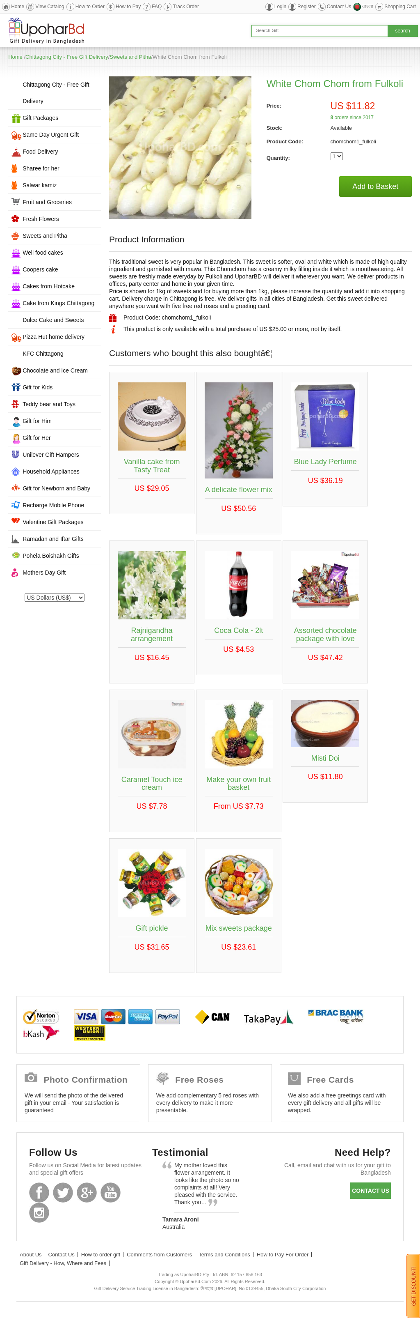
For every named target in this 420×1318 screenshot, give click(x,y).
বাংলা (367, 6)
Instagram (39, 1213)
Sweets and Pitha (130, 57)
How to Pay (128, 6)
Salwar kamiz (40, 185)
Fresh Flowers (41, 219)
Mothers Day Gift (44, 572)
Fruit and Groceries (47, 202)
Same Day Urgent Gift (51, 134)
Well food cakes (43, 252)
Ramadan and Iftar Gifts (53, 539)
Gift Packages (40, 118)
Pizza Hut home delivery (53, 337)
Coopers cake (40, 269)
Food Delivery (40, 151)
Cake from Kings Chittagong (58, 303)
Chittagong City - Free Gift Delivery (66, 57)
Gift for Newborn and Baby (56, 488)
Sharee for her (41, 168)
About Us (30, 1254)
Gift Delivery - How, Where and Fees (63, 1263)
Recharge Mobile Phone (53, 505)
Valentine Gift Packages (53, 522)
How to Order (90, 6)
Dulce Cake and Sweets (53, 320)
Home (17, 6)
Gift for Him (37, 421)
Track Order (186, 6)
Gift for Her (36, 438)
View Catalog (49, 6)
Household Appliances (51, 471)
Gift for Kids (37, 387)
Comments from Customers (159, 1254)
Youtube (110, 1192)
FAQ (157, 6)
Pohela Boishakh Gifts (51, 555)
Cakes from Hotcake (49, 286)
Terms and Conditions (224, 1254)
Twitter (63, 1192)
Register (306, 6)
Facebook (39, 1192)
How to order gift (100, 1254)
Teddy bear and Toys (49, 404)
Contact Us (339, 6)
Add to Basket (375, 186)
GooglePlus (87, 1192)
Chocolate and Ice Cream (55, 370)
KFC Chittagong (43, 353)
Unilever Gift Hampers (51, 454)
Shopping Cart (400, 6)
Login (280, 6)
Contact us (370, 1190)
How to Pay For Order (282, 1254)
